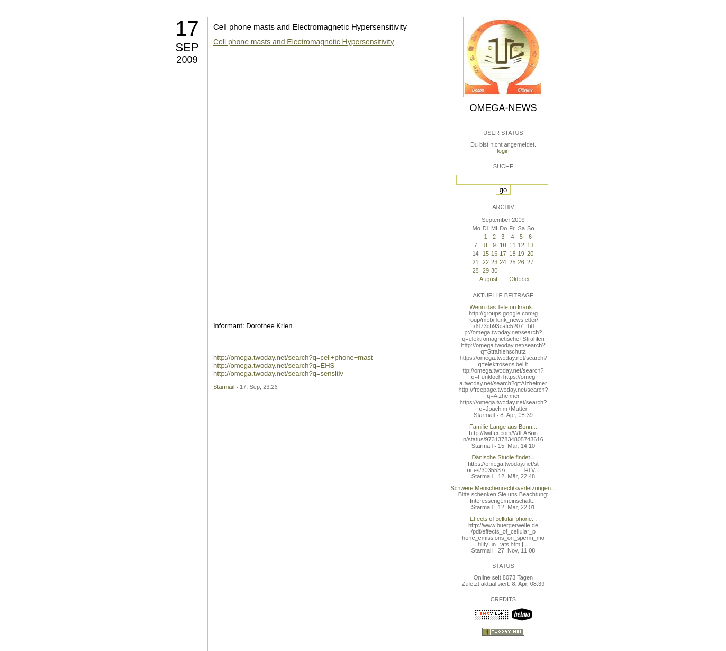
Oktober (519, 279)
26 (521, 262)
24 (503, 262)
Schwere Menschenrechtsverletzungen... (503, 488)
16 (494, 253)
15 (486, 253)
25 (512, 262)
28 (475, 270)
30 (494, 270)
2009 (186, 60)
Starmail (223, 387)
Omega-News (503, 108)
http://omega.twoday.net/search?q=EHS (273, 365)
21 (475, 262)
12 (521, 245)
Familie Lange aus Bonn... (503, 426)
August (488, 279)
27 (530, 262)
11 (512, 245)
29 (486, 270)
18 (512, 253)
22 (486, 262)
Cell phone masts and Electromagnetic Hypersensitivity (310, 26)
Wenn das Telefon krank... (503, 307)
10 (503, 245)
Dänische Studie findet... (502, 457)
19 (521, 253)
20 (530, 253)
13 (530, 245)
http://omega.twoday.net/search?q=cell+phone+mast (293, 357)
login (503, 151)
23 (494, 262)
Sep (186, 47)
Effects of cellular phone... (503, 519)
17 (187, 28)
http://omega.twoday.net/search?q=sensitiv (278, 373)
